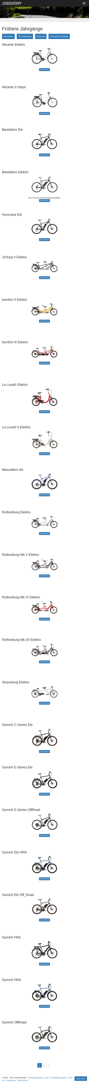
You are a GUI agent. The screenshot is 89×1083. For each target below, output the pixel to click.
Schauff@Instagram (58, 1078)
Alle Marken (8, 36)
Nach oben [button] (80, 1079)
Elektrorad (41, 36)
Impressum (11, 1080)
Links (46, 1078)
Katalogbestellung (35, 1078)
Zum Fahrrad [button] (44, 70)
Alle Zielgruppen (25, 36)
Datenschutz (22, 1080)
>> (49, 1065)
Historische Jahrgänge (59, 36)
